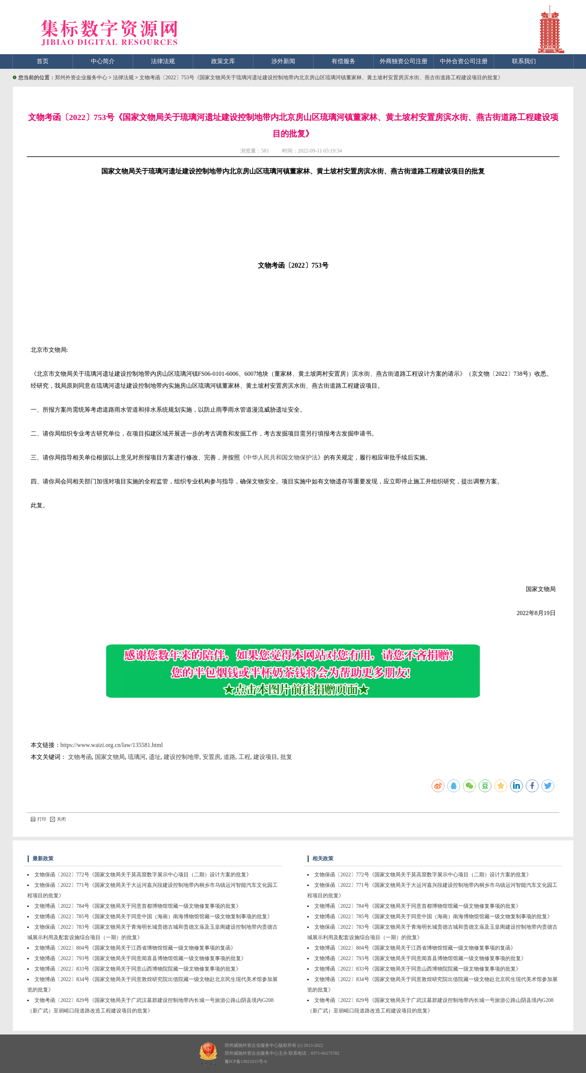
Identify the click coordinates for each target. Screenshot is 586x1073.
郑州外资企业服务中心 (81, 77)
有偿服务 (343, 61)
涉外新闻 (283, 61)
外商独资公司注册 (404, 61)
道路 (229, 757)
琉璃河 (137, 757)
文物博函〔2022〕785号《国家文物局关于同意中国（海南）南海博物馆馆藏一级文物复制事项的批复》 (153, 916)
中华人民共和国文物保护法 (282, 457)
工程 (244, 757)
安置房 (211, 757)
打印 (38, 819)
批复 (286, 757)
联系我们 (524, 61)
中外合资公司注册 (464, 61)
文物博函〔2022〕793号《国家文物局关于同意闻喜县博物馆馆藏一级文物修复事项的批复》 (140, 958)
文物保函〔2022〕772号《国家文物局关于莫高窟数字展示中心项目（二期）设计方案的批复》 (143, 874)
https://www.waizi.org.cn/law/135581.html (112, 745)
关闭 (58, 819)
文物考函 (80, 757)
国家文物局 (110, 757)
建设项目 (265, 757)
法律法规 (163, 61)
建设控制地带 (182, 757)
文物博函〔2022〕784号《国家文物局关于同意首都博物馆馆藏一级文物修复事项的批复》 (137, 906)
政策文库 (223, 61)
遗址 (155, 757)
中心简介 (103, 61)
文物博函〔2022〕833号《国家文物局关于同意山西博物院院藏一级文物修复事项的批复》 (137, 969)
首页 (43, 61)
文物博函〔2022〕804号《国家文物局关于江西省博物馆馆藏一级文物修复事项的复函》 (135, 948)
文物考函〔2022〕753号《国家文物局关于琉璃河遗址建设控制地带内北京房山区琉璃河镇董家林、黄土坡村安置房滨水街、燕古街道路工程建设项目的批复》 (321, 77)
